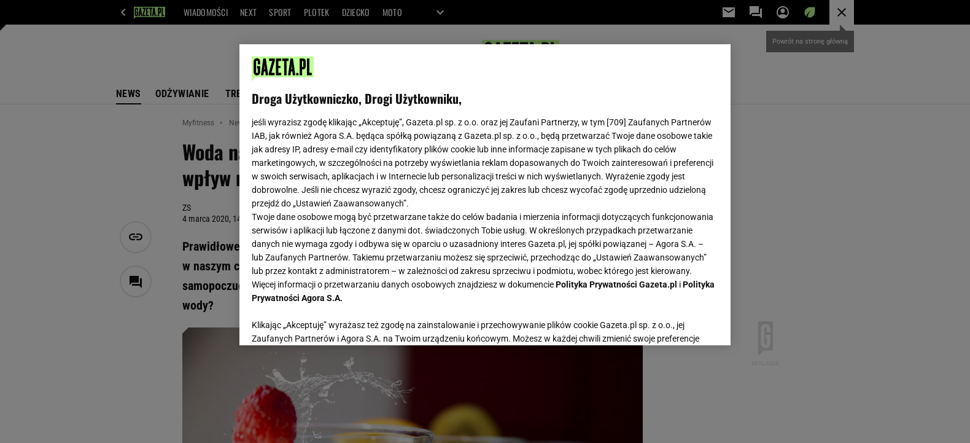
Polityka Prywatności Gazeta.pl (616, 284)
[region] (485, 194)
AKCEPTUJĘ (677, 321)
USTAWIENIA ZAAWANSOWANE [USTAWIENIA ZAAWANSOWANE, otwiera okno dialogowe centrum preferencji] (332, 321)
